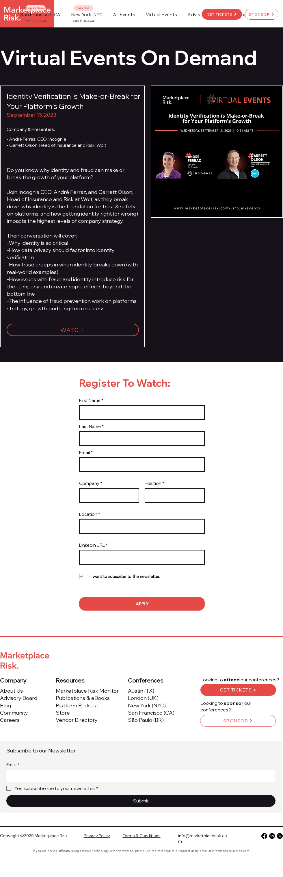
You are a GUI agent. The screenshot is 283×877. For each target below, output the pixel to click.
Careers (10, 720)
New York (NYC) (147, 705)
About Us (11, 690)
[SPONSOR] (261, 14)
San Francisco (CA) (151, 712)
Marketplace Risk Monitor (87, 690)
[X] (280, 836)
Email (84, 452)
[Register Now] (36, 8)
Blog (5, 705)
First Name (89, 400)
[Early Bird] (83, 8)
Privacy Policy (97, 835)
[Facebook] (264, 836)
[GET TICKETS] (222, 14)
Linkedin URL (92, 545)
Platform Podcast (77, 705)
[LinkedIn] (272, 836)
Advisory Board (18, 698)
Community (14, 712)
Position (153, 483)
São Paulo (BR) (146, 720)
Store (63, 712)
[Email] (139, 776)
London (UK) (143, 698)
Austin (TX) (141, 690)
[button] (124, 14)
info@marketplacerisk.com (230, 851)
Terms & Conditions (142, 835)
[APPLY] (142, 604)
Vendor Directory (77, 720)
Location (88, 514)
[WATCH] (73, 330)
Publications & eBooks (83, 698)
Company (89, 483)
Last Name (90, 426)
